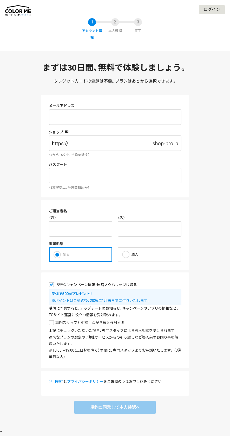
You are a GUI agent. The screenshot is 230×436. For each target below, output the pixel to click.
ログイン (211, 9)
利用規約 (56, 381)
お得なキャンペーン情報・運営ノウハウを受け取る (96, 285)
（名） (121, 218)
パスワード (58, 164)
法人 (135, 254)
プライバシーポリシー (85, 381)
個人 (66, 255)
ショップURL (59, 132)
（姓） (52, 218)
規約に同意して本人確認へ (115, 407)
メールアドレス (61, 106)
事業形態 (56, 244)
